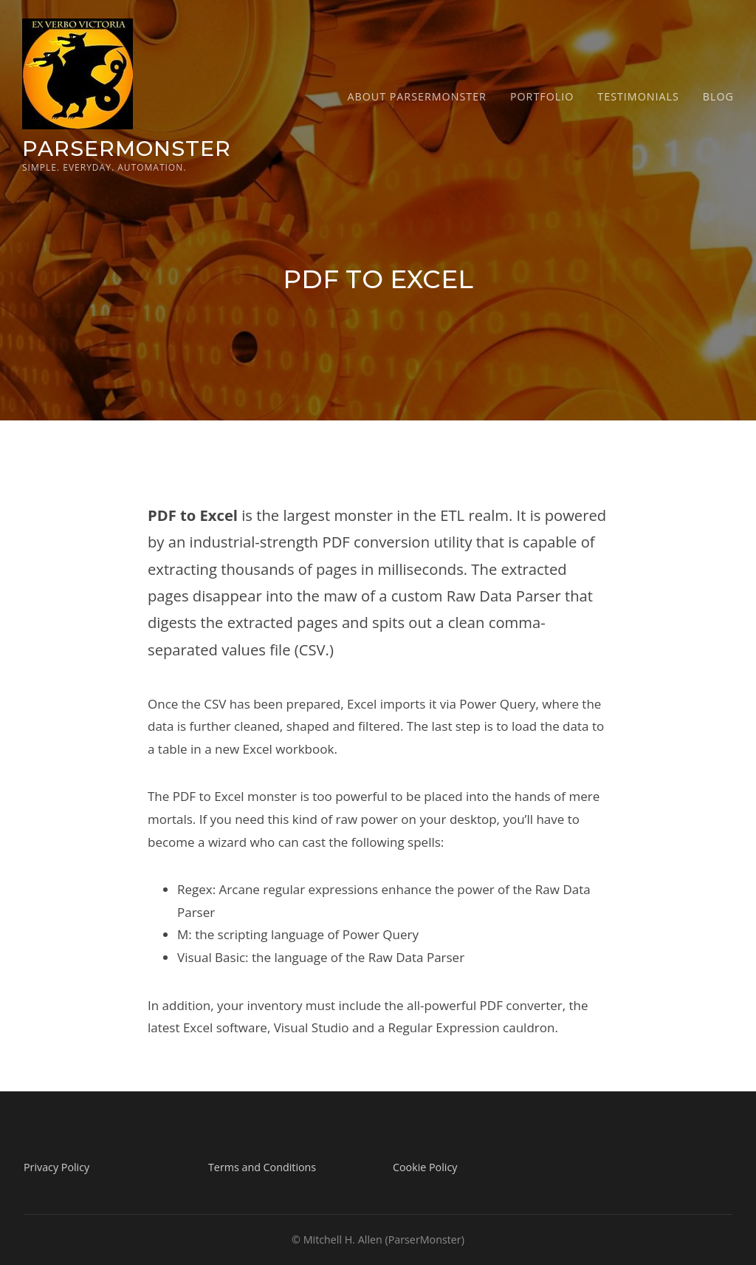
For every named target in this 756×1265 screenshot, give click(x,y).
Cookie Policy (425, 1167)
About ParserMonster (417, 96)
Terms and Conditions (262, 1167)
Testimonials (638, 96)
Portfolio (542, 96)
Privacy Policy (56, 1167)
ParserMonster (126, 148)
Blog (718, 96)
